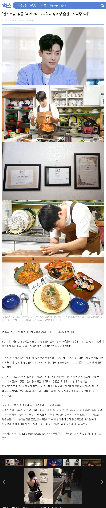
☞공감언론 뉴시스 (11, 433)
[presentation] (3, 462)
